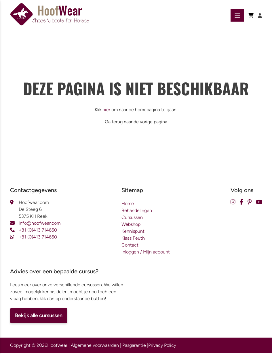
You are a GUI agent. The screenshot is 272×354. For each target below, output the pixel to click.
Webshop (130, 225)
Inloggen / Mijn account (145, 252)
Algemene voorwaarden (95, 346)
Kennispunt (132, 232)
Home (127, 204)
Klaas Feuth (133, 239)
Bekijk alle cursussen (38, 316)
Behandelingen (136, 211)
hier (106, 110)
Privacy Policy (162, 346)
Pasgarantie (134, 346)
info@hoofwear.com (39, 224)
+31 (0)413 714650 (38, 231)
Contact (129, 246)
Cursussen (132, 218)
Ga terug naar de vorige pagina (136, 122)
